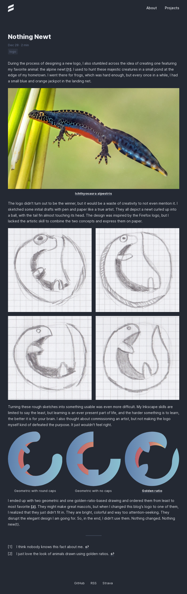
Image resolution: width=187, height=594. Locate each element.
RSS (94, 583)
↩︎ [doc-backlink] (87, 547)
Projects (172, 8)
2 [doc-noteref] (33, 507)
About (151, 8)
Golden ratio (152, 491)
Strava (108, 583)
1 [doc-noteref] (69, 69)
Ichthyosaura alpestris (93, 193)
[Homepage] (11, 8)
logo (12, 51)
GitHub (79, 583)
